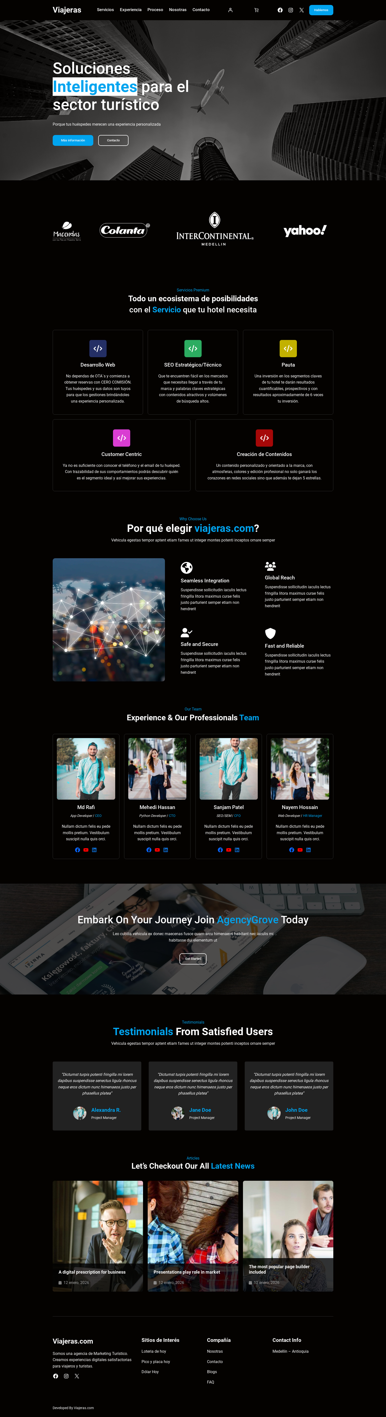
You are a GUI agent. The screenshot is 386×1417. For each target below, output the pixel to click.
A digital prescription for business (92, 1273)
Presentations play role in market (187, 1273)
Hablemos (318, 11)
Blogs (212, 1373)
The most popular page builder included (279, 1270)
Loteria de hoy (154, 1352)
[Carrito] (251, 11)
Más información (74, 141)
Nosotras (215, 1352)
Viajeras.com (84, 1409)
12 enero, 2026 (76, 1283)
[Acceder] (227, 11)
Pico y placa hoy (156, 1363)
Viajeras (67, 10)
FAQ (210, 1383)
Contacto (117, 141)
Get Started (193, 960)
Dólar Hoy (150, 1373)
